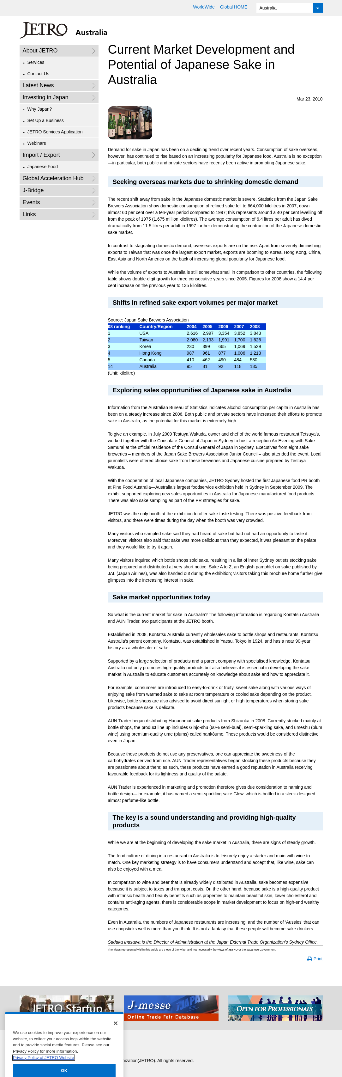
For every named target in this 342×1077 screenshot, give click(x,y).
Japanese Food (42, 166)
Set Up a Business (45, 120)
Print (318, 958)
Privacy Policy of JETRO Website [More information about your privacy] (43, 1063)
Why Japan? (39, 109)
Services (36, 62)
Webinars (36, 143)
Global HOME (233, 6)
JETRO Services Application (55, 131)
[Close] (116, 1030)
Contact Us (38, 73)
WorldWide (204, 6)
